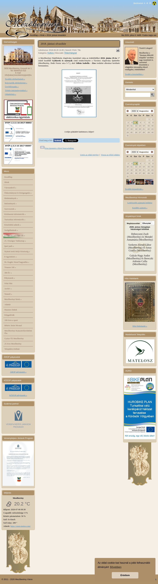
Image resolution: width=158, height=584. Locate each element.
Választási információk (14, 235)
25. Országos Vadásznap (15, 241)
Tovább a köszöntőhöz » (134, 74)
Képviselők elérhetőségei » (16, 83)
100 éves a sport (11, 320)
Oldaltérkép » (10, 94)
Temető (8, 294)
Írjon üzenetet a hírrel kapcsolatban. (59, 148)
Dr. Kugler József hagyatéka (16, 262)
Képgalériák (9, 315)
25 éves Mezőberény (13, 343)
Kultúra (50, 53)
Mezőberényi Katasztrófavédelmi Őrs (18, 331)
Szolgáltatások (11, 230)
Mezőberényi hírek (13, 299)
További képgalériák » (134, 189)
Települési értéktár (12, 349)
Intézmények (10, 203)
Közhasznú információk (15, 214)
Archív (8, 288)
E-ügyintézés (10, 256)
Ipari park (9, 246)
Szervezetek (10, 209)
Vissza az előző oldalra (110, 155)
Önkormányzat (70, 53)
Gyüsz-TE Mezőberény (14, 338)
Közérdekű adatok (12, 225)
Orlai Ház (8, 283)
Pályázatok (9, 278)
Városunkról (10, 187)
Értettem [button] (125, 575)
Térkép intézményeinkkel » (16, 90)
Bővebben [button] (115, 567)
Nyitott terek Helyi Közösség (17, 251)
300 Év (8, 273)
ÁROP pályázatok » (18, 372)
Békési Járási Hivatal (13, 325)
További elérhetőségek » (15, 79)
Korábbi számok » (139, 208)
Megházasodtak (133, 223)
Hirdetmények (11, 198)
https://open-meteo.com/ (20, 526)
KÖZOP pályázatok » (18, 395)
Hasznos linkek (10, 310)
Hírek (6, 182)
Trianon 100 (10, 267)
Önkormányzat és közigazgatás (18, 193)
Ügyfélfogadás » (12, 86)
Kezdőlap (34, 35)
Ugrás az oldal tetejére (89, 155)
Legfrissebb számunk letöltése (139, 202)
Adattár (7, 304)
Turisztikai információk (14, 219)
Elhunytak (146, 223)
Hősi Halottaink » (140, 326)
